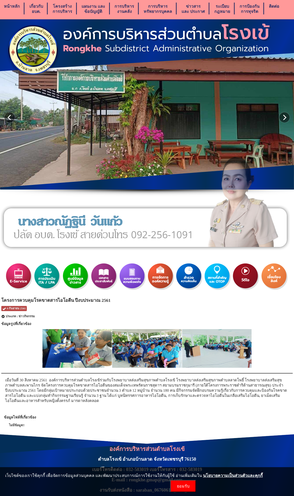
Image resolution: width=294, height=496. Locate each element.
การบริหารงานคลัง (124, 9)
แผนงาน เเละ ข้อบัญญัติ (93, 9)
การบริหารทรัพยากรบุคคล (158, 9)
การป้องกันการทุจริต (249, 9)
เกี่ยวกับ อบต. (36, 9)
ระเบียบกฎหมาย (222, 9)
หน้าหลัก (12, 9)
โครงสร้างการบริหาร (62, 9)
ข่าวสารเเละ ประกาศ (193, 9)
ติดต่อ (274, 9)
